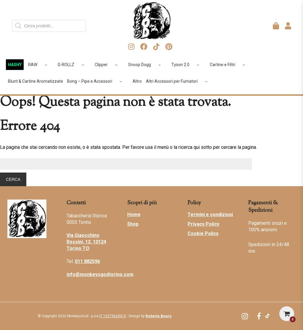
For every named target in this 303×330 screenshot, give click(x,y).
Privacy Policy (203, 224)
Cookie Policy (203, 233)
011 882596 (87, 261)
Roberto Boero (159, 316)
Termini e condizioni (210, 214)
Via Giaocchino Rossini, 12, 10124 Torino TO (86, 241)
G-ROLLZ (73, 64)
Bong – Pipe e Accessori (96, 81)
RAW (39, 64)
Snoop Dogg (146, 64)
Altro (137, 81)
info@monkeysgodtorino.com (100, 274)
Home (134, 214)
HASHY (15, 64)
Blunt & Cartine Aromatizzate (35, 81)
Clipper (108, 64)
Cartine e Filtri (229, 64)
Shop (132, 224)
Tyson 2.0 (187, 64)
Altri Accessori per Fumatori (179, 81)
